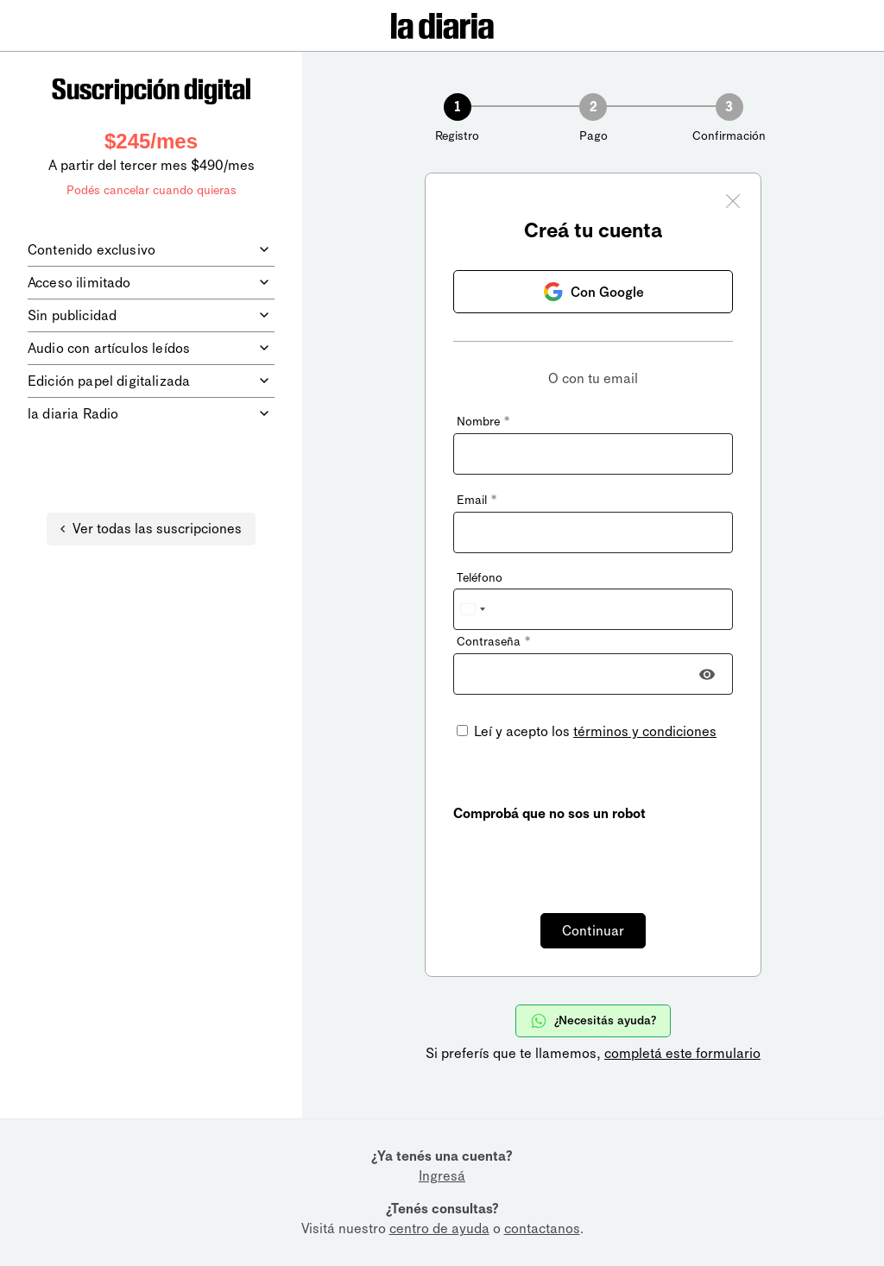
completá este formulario (682, 1053)
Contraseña (493, 641)
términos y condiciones (645, 731)
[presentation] (584, 857)
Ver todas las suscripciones (151, 528)
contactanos (542, 1228)
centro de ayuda (439, 1228)
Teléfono (479, 577)
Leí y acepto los (593, 731)
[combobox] (472, 609)
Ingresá (442, 1176)
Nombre (483, 421)
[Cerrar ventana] (733, 203)
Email (476, 500)
